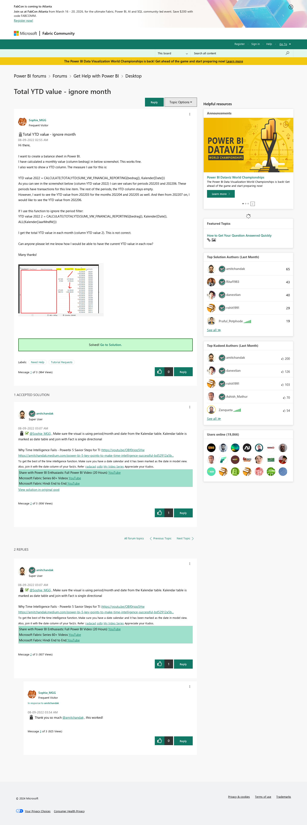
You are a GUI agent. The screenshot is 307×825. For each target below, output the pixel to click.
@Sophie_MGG (40, 433)
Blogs (158, 33)
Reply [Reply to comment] (183, 513)
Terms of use (263, 796)
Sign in (255, 44)
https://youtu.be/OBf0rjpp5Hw (123, 450)
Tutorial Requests (61, 362)
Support (193, 33)
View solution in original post (38, 489)
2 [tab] (245, 203)
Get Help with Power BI (96, 76)
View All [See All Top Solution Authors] (214, 330)
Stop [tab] (253, 204)
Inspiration (103, 33)
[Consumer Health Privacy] (69, 811)
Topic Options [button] (179, 102)
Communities (140, 33)
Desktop (133, 76)
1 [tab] (243, 203)
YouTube (114, 472)
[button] (154, 102)
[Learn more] (221, 194)
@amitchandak (73, 717)
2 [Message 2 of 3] (31, 503)
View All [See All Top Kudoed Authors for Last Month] (214, 418)
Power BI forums (30, 76)
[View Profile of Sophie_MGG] (37, 120)
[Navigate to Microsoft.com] (25, 33)
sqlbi (100, 466)
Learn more (234, 61)
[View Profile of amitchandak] (44, 413)
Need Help (37, 362)
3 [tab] (248, 203)
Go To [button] (283, 44)
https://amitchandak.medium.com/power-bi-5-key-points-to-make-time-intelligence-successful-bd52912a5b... (96, 455)
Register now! (23, 20)
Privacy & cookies (239, 796)
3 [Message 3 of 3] (40, 731)
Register (240, 44)
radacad (91, 466)
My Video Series (114, 466)
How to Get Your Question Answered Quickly (239, 235)
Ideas (120, 33)
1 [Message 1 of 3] (31, 372)
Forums (84, 33)
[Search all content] (241, 53)
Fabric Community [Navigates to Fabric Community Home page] (58, 33)
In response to (43, 703)
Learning (175, 33)
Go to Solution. (111, 345)
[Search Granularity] (172, 53)
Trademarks (283, 796)
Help (269, 44)
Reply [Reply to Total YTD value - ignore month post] (183, 372)
